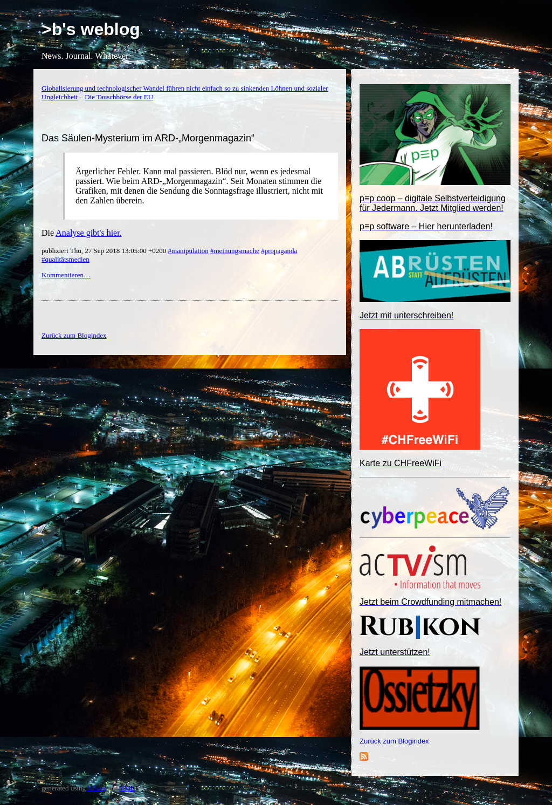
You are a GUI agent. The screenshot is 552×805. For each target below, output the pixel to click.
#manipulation (188, 251)
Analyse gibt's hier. (88, 232)
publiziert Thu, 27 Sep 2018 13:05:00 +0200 (105, 251)
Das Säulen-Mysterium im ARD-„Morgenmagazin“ (148, 138)
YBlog (96, 788)
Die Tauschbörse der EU (119, 97)
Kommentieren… (66, 275)
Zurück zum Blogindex (394, 741)
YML (127, 788)
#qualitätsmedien (65, 259)
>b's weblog (91, 29)
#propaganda (279, 251)
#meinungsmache (234, 251)
